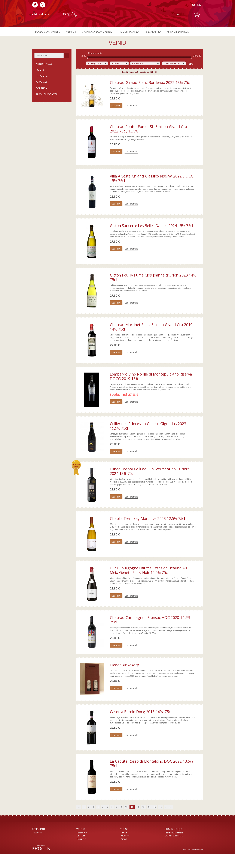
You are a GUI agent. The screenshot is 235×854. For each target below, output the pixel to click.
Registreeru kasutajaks (174, 833)
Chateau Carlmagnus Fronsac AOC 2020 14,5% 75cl (150, 619)
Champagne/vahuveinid (101, 31)
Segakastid (162, 31)
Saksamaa (41, 82)
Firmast (124, 833)
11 (132, 807)
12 (138, 807)
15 (155, 807)
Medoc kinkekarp (124, 665)
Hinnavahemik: (95, 53)
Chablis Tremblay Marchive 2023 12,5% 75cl (147, 518)
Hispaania (42, 76)
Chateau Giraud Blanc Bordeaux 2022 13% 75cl (150, 82)
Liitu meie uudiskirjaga (174, 836)
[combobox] (97, 63)
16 (160, 807)
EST (193, 4)
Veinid (73, 31)
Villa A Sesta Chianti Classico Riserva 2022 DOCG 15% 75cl (152, 178)
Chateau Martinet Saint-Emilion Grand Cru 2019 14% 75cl (151, 326)
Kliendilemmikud (188, 31)
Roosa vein (81, 839)
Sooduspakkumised (48, 31)
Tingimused (37, 833)
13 (143, 807)
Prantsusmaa (44, 64)
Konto (177, 14)
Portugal (42, 88)
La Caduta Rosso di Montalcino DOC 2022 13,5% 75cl (151, 763)
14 (149, 807)
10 (126, 807)
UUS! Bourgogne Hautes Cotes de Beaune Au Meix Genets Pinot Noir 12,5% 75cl (148, 570)
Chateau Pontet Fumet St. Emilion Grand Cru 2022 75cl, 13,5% (148, 128)
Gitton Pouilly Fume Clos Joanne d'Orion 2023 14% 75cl (153, 277)
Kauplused (125, 836)
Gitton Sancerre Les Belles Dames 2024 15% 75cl (151, 225)
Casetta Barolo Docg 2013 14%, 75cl (141, 711)
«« (79, 807)
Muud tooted (136, 31)
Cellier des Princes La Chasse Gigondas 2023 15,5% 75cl (148, 425)
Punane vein (82, 833)
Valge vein (81, 836)
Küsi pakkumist (40, 14)
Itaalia (40, 70)
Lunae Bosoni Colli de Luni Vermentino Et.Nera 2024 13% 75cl (150, 471)
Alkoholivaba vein (47, 94)
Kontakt (124, 839)
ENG (199, 4)
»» (170, 807)
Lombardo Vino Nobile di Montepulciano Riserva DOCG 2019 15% (151, 376)
